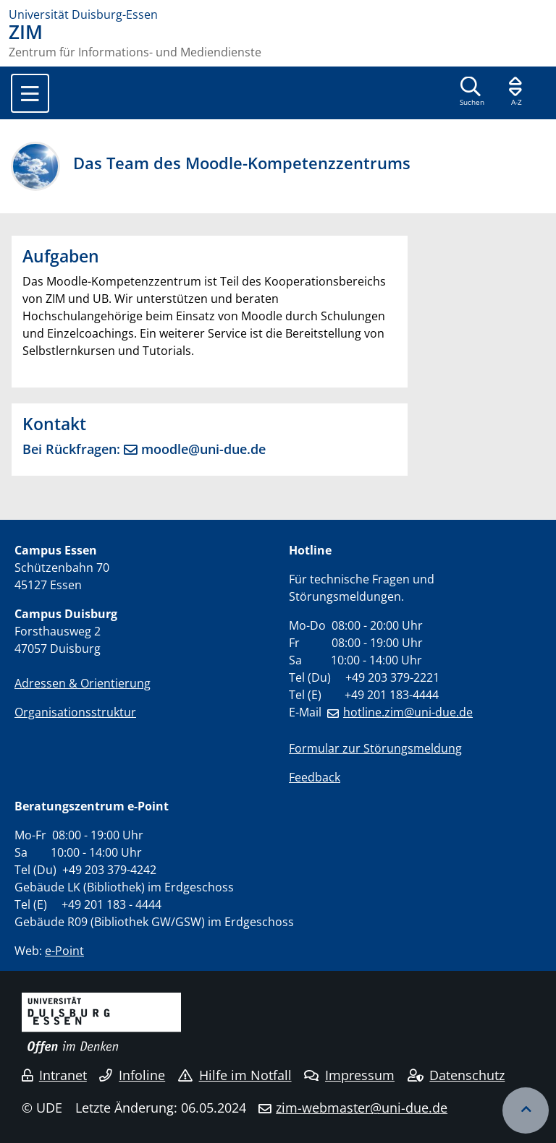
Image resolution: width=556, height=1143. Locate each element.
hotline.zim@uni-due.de (408, 712)
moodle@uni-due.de (203, 449)
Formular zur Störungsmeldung (375, 748)
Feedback (314, 777)
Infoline (132, 1075)
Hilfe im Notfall (235, 1075)
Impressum (349, 1075)
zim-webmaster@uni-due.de (361, 1107)
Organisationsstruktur (75, 712)
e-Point (64, 951)
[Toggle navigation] (30, 93)
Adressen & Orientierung (82, 683)
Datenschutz (456, 1075)
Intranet (54, 1075)
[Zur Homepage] (278, 14)
